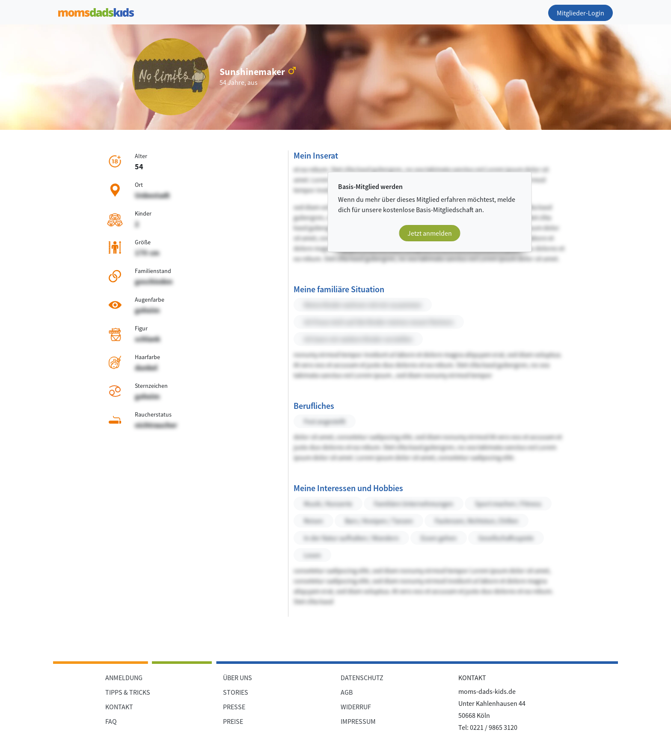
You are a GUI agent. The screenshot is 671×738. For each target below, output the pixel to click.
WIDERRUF (356, 706)
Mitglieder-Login (580, 13)
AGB (347, 692)
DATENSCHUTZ (362, 677)
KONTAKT (119, 706)
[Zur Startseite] (96, 11)
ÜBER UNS (237, 677)
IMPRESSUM (358, 721)
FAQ (111, 721)
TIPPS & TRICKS (127, 692)
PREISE (233, 721)
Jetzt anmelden (429, 233)
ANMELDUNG (124, 677)
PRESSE (234, 706)
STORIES (235, 692)
